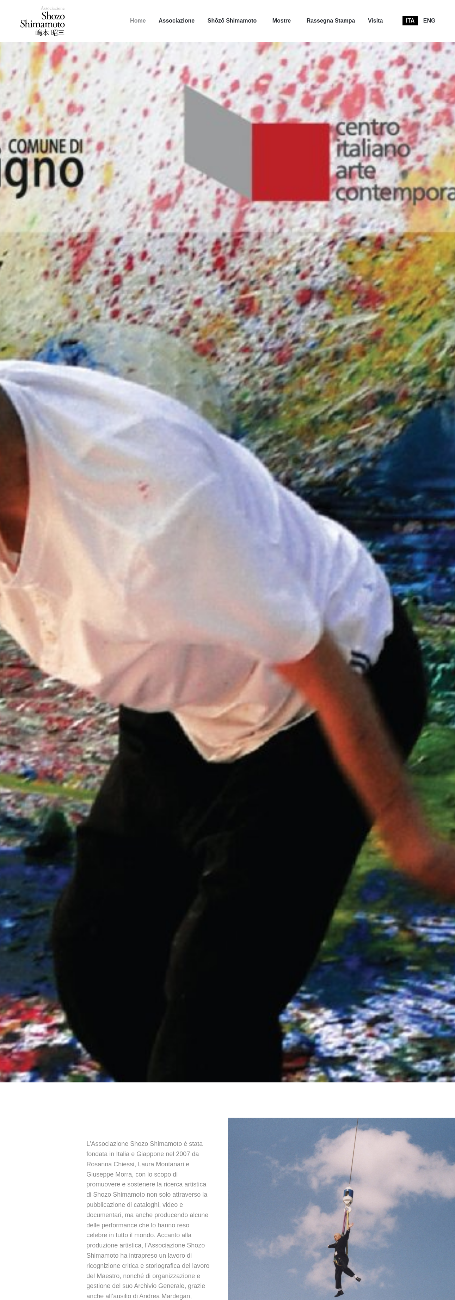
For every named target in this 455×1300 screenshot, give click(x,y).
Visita (375, 21)
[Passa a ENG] (429, 20)
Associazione (177, 21)
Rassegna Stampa (331, 21)
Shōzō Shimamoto (232, 21)
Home (138, 21)
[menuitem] (137, 21)
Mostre (281, 21)
